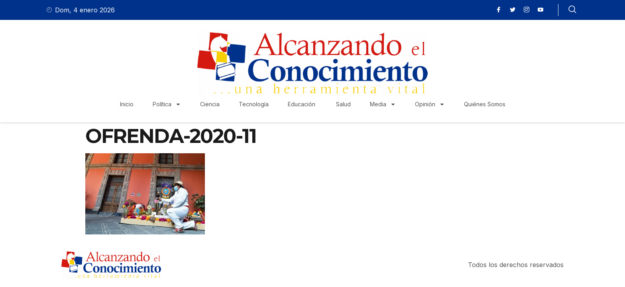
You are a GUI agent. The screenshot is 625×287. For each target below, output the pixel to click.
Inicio (127, 104)
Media (383, 104)
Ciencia (210, 104)
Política (167, 104)
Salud (343, 104)
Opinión (430, 104)
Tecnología (254, 104)
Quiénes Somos (484, 104)
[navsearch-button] (572, 10)
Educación (302, 104)
